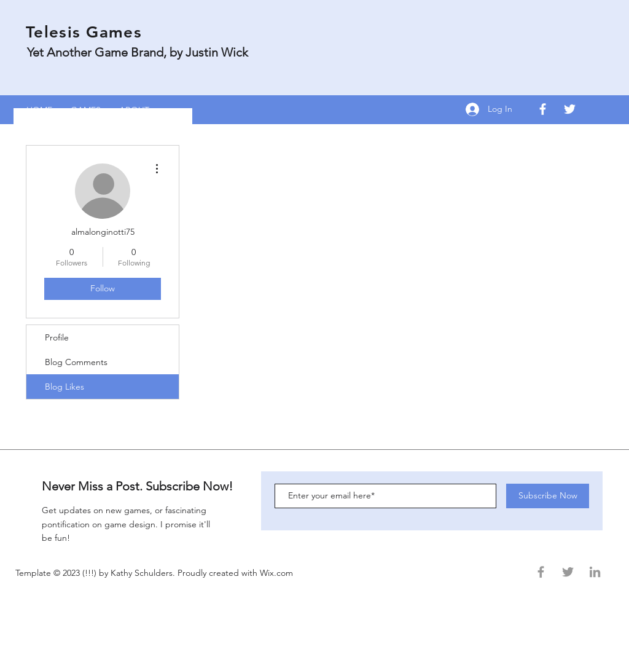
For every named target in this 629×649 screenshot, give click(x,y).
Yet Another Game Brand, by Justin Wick (137, 52)
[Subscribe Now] (547, 496)
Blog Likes (64, 386)
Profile (57, 337)
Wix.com (277, 572)
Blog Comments (76, 362)
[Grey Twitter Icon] (568, 572)
